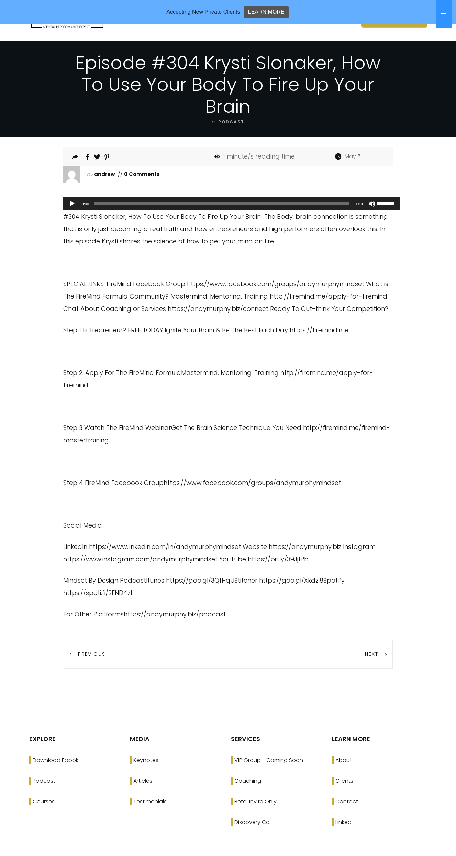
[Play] (72, 225)
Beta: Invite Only (255, 823)
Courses (44, 823)
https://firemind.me (319, 351)
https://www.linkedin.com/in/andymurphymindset (165, 568)
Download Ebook (55, 782)
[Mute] (371, 225)
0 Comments (141, 195)
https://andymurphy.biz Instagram (322, 568)
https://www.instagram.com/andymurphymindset (140, 580)
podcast (231, 144)
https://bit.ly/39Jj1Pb (278, 580)
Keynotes (145, 782)
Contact (346, 823)
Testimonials (150, 823)
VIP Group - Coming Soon (268, 782)
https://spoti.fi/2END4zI (97, 614)
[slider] (221, 225)
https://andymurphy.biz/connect (218, 330)
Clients (344, 802)
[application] (228, 225)
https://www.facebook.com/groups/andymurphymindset (275, 305)
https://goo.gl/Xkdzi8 (291, 602)
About (343, 782)
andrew (104, 195)
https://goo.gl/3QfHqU (200, 602)
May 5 (353, 178)
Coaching (247, 802)
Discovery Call (253, 844)
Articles (142, 802)
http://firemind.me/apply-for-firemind (328, 318)
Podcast (44, 802)
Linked (343, 844)
